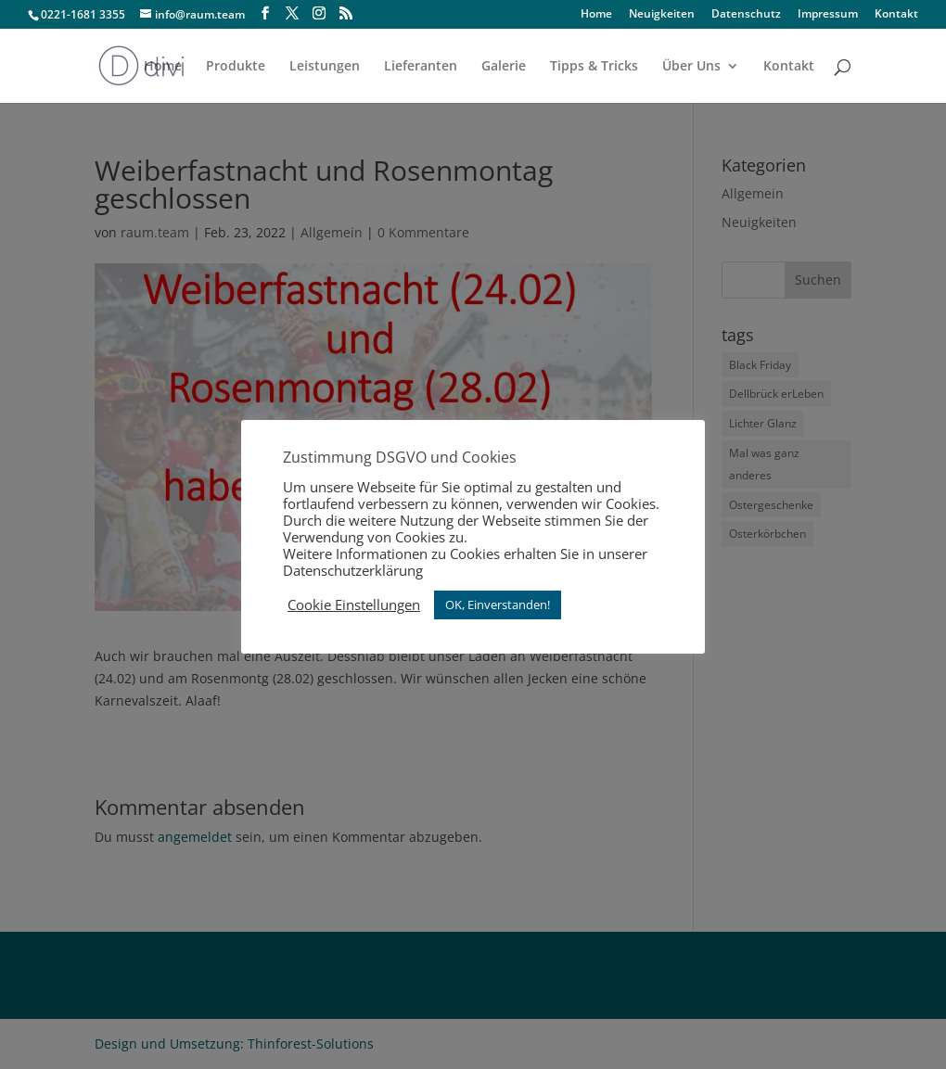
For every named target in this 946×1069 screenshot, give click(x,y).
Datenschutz (746, 14)
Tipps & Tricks (594, 66)
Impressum (828, 14)
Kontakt (896, 14)
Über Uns (691, 66)
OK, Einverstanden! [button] (497, 604)
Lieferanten (420, 66)
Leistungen (324, 66)
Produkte (235, 66)
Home (596, 14)
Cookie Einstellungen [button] (354, 604)
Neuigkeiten (662, 14)
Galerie (503, 66)
